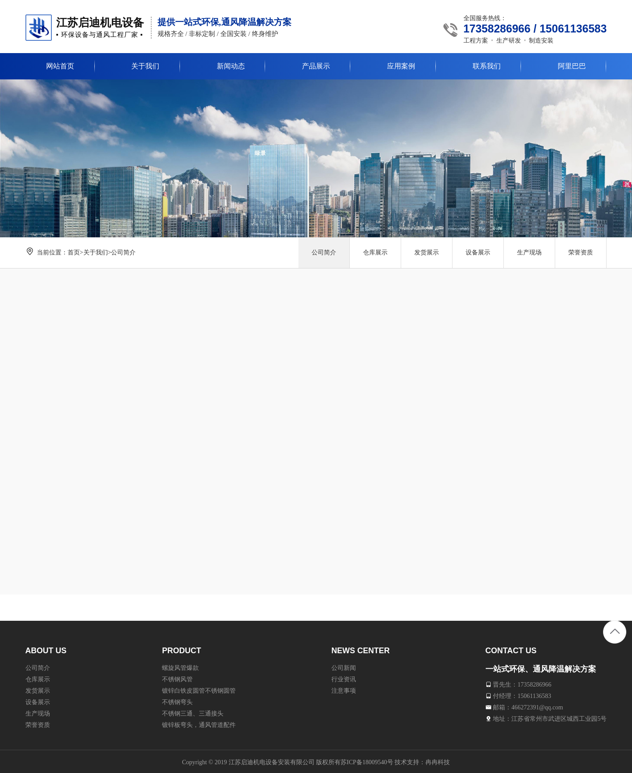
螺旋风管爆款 (180, 666)
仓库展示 (375, 252)
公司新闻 (343, 666)
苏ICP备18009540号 (367, 760)
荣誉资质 (580, 252)
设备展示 (478, 252)
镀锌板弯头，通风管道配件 (199, 723)
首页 (74, 252)
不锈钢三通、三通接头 (192, 712)
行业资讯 (343, 677)
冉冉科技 (437, 760)
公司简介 (123, 252)
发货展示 (426, 252)
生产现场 (529, 252)
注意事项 (343, 689)
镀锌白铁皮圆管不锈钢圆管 (199, 689)
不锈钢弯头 (177, 700)
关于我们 (95, 252)
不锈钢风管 (177, 677)
